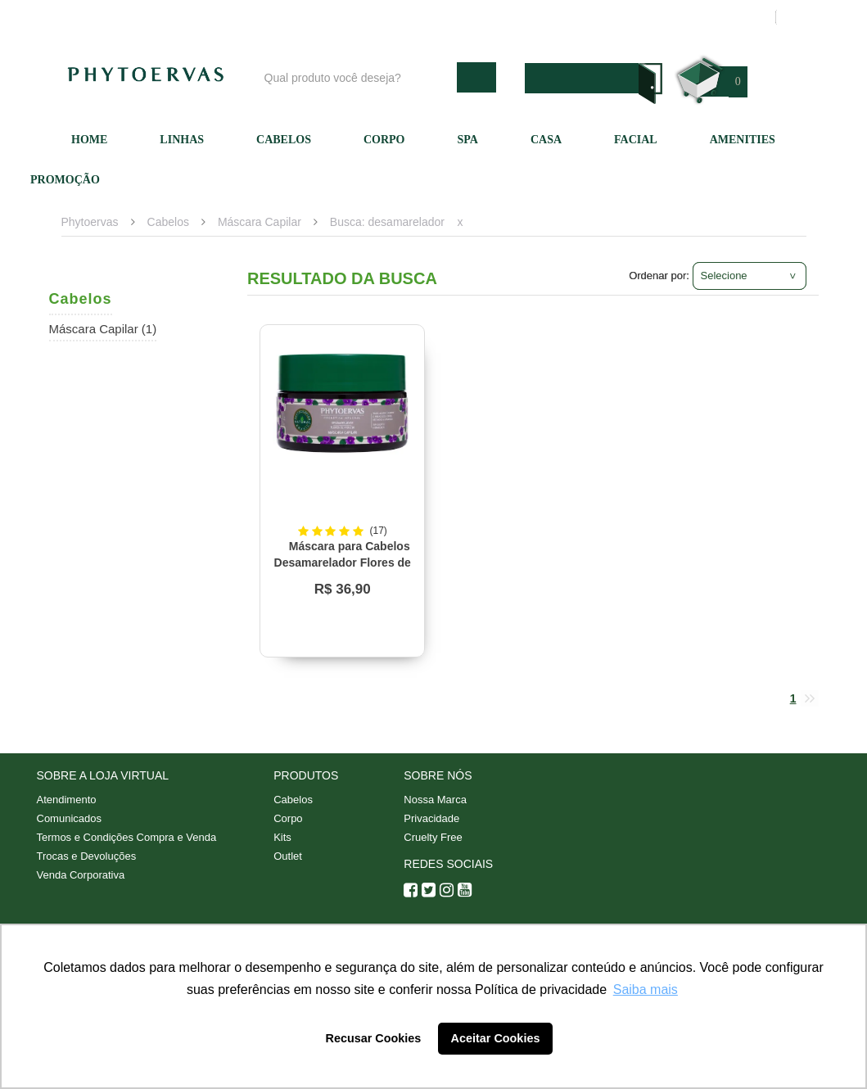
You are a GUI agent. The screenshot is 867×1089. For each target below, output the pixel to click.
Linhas (182, 139)
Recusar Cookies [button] (374, 1038)
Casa (546, 139)
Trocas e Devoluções (87, 856)
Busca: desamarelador (387, 221)
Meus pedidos (699, 17)
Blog (357, 17)
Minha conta (608, 17)
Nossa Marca (435, 799)
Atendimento (519, 17)
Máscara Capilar (259, 221)
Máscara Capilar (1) (103, 329)
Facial (635, 139)
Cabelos (283, 139)
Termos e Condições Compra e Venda (127, 837)
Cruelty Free (433, 837)
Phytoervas (90, 221)
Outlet (287, 856)
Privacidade (431, 818)
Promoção (65, 180)
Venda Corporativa (81, 875)
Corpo (384, 139)
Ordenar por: (659, 275)
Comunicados (69, 818)
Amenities (742, 139)
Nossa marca (429, 17)
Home (89, 139)
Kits (282, 837)
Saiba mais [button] (645, 989)
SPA (468, 139)
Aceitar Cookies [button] (495, 1038)
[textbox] (356, 77)
